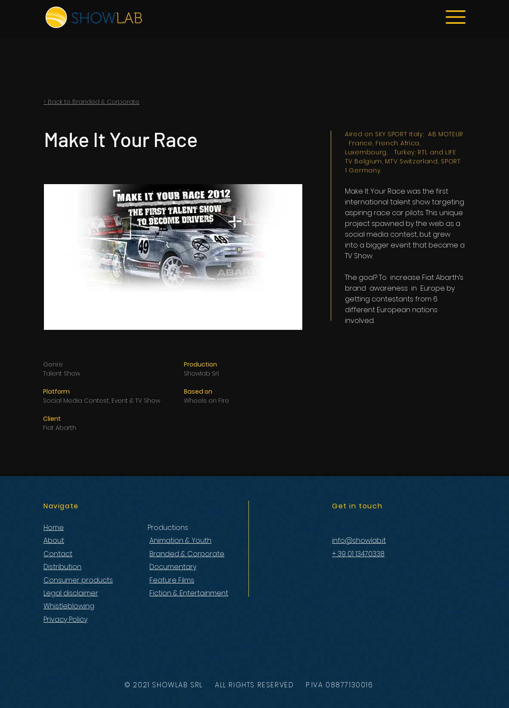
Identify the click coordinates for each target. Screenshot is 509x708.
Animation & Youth (180, 540)
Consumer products (78, 580)
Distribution (62, 567)
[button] (456, 17)
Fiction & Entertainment (188, 593)
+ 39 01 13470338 (358, 554)
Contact (57, 554)
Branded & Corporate (186, 554)
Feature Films (171, 580)
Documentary (172, 567)
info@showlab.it (359, 540)
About (53, 540)
